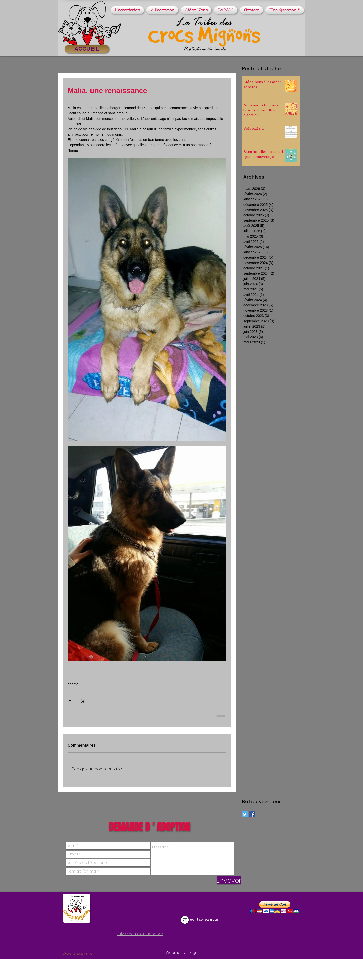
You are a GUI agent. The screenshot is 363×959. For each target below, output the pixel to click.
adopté (73, 684)
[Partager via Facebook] (70, 700)
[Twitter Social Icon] (245, 814)
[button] (128, 10)
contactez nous (204, 919)
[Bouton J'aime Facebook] (114, 943)
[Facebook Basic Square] (252, 814)
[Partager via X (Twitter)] (82, 700)
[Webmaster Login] (182, 952)
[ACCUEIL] (87, 49)
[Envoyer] (229, 880)
